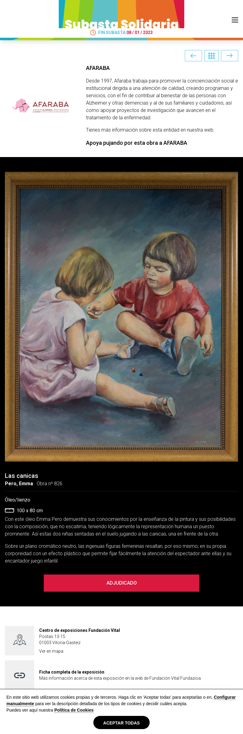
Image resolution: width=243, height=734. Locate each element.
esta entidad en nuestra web (183, 130)
